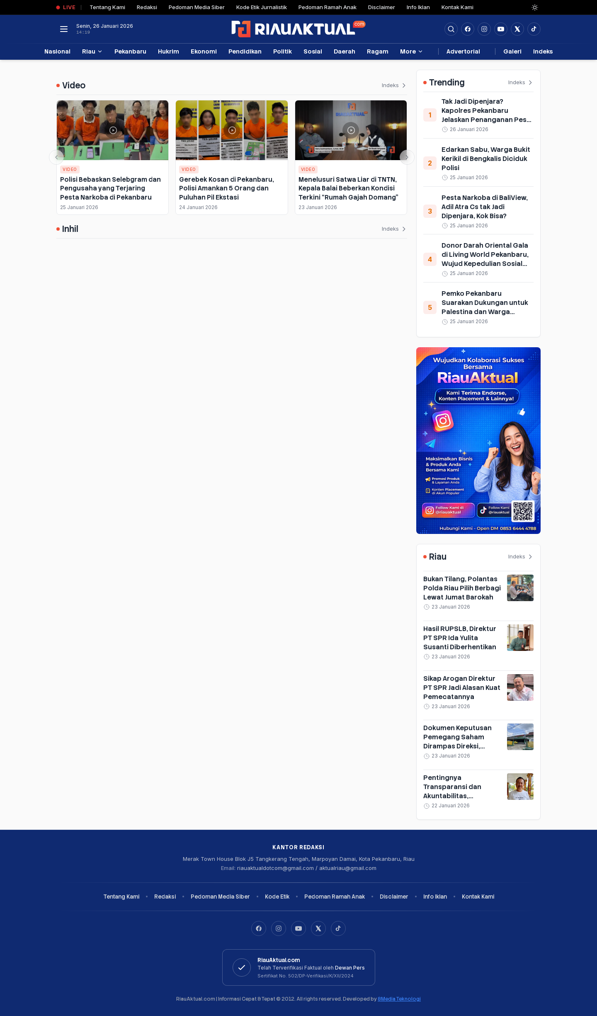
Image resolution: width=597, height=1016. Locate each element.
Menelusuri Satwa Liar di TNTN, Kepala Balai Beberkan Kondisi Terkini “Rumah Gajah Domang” (348, 188)
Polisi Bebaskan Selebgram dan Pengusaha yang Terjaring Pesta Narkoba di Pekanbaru (110, 188)
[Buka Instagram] (484, 29)
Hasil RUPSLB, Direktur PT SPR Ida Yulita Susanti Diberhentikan (459, 637)
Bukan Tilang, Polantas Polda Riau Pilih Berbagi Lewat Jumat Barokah (462, 588)
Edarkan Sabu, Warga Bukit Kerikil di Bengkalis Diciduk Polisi (486, 158)
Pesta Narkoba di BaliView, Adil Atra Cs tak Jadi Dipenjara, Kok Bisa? (485, 206)
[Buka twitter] (517, 29)
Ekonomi (204, 51)
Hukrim (168, 51)
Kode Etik (277, 896)
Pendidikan (245, 51)
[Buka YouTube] (500, 29)
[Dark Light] (535, 7)
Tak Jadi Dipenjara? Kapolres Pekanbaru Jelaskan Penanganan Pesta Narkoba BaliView (488, 115)
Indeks (543, 51)
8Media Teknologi (399, 999)
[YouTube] (298, 928)
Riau (92, 51)
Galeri (512, 51)
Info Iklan (418, 7)
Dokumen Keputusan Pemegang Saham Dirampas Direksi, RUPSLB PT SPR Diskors (461, 742)
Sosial (312, 51)
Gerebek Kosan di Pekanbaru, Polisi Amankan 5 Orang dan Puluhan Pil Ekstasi (226, 188)
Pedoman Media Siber (197, 7)
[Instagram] (278, 928)
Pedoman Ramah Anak (327, 7)
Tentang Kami (107, 7)
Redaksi (147, 7)
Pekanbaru (130, 51)
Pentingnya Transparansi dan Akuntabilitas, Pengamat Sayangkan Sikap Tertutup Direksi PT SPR (459, 800)
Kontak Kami (457, 7)
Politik (282, 51)
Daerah (344, 51)
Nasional (57, 51)
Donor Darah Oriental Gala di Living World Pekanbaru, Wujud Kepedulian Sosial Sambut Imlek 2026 (485, 259)
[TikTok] (338, 928)
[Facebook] (467, 29)
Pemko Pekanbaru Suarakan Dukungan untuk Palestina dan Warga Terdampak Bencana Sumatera (485, 311)
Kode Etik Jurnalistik (261, 7)
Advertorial (463, 51)
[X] (318, 928)
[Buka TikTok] (534, 29)
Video (70, 169)
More (411, 51)
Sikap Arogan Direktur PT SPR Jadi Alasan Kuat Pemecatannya (461, 687)
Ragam (377, 51)
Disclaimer (381, 7)
